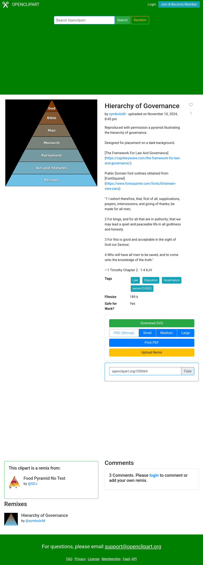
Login (152, 4)
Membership (111, 559)
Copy (188, 371)
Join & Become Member (179, 4)
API (134, 559)
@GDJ (32, 484)
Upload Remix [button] (151, 352)
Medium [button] (166, 333)
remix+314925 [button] (142, 288)
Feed (126, 559)
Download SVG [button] (151, 323)
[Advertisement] (101, 59)
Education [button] (150, 280)
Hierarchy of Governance (44, 515)
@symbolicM (35, 521)
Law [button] (135, 280)
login (154, 475)
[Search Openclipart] (84, 20)
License (93, 559)
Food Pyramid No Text (44, 478)
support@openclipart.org (133, 547)
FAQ (69, 559)
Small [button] (147, 333)
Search (122, 20)
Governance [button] (171, 280)
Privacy (80, 559)
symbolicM (117, 114)
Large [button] (185, 333)
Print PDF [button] (152, 343)
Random (140, 20)
